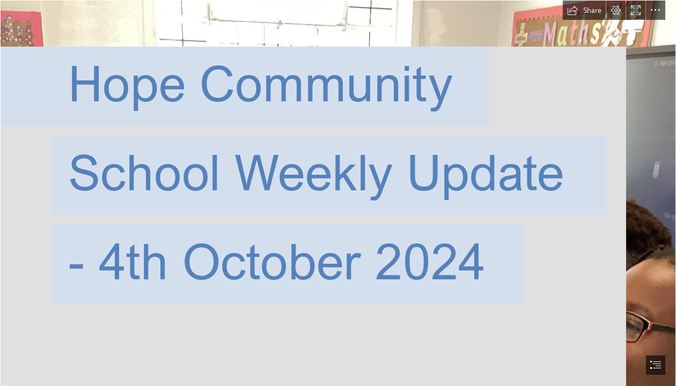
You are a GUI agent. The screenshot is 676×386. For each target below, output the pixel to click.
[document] (338, 193)
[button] (584, 10)
